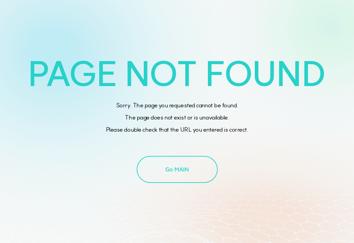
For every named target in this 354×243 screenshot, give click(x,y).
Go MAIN (177, 169)
